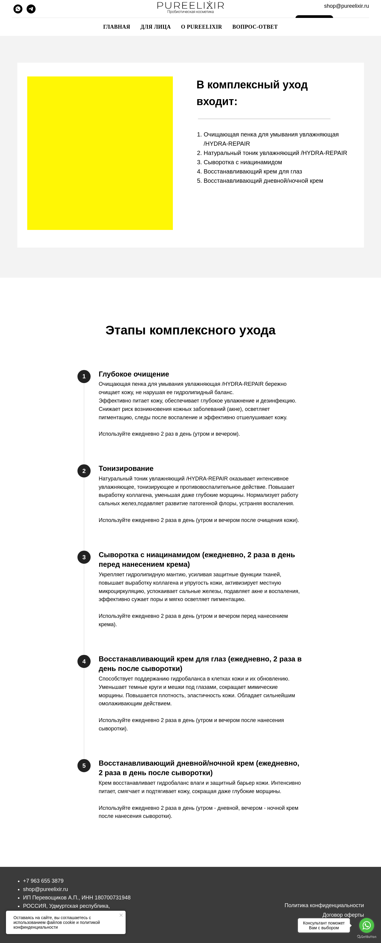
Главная (116, 27)
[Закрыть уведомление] (121, 915)
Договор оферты (343, 915)
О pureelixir (201, 27)
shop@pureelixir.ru (45, 889)
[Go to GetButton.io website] (366, 937)
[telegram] (31, 8)
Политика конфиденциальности (324, 905)
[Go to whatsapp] (366, 925)
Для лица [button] (156, 27)
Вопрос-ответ (255, 27)
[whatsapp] (17, 8)
